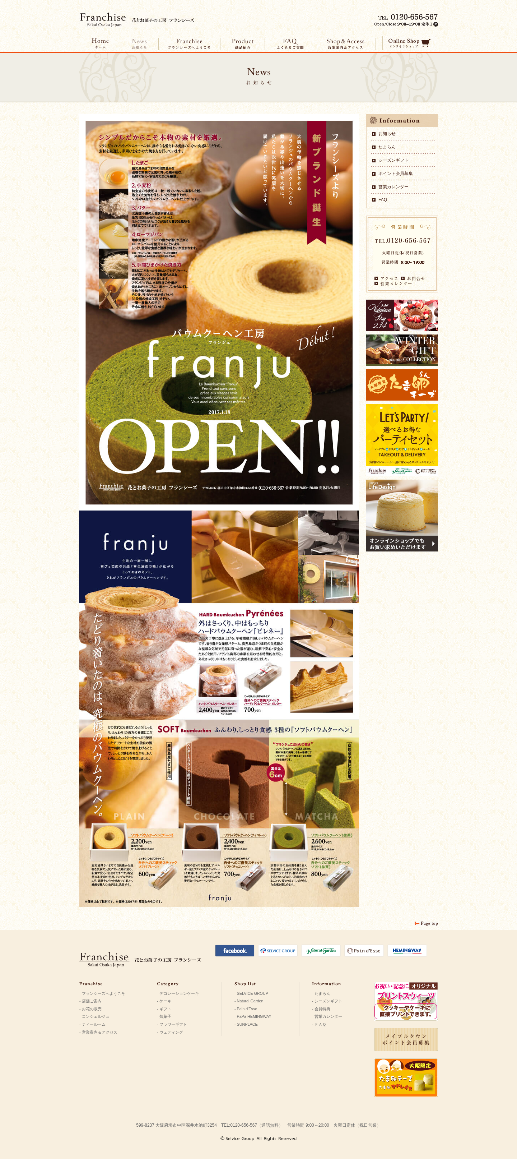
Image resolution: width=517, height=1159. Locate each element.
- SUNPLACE (246, 1024)
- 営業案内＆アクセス (98, 1032)
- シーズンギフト (327, 1001)
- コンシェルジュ (94, 1016)
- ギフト (164, 1009)
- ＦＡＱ (319, 1024)
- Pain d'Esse (245, 1009)
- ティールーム (92, 1024)
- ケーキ (164, 1001)
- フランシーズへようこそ (102, 993)
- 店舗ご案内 (90, 1001)
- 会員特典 (321, 1009)
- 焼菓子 (164, 1016)
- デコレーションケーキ (178, 993)
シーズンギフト (393, 160)
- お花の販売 (90, 1009)
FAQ (382, 199)
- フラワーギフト (172, 1024)
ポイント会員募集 (395, 173)
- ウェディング (170, 1032)
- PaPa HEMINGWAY (252, 1016)
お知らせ (387, 133)
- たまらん (321, 993)
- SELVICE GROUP (251, 993)
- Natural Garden (248, 1001)
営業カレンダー (393, 186)
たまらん (387, 146)
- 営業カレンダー (327, 1016)
